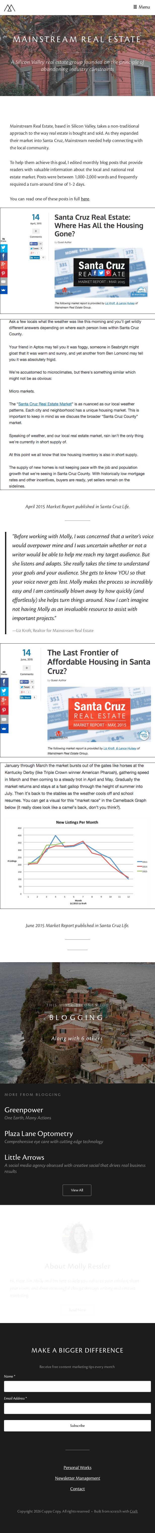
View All (77, 1190)
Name (9, 1376)
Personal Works (77, 1468)
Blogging (77, 1018)
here (85, 199)
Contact (77, 1489)
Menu (144, 7)
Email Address (15, 1398)
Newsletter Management (77, 1478)
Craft (134, 1511)
